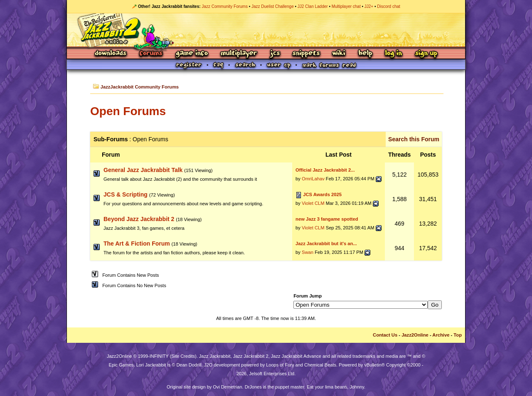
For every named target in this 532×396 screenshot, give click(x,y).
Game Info (192, 54)
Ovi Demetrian (227, 386)
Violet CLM (313, 203)
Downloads (111, 54)
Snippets (306, 54)
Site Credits (183, 356)
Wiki (339, 54)
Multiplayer (238, 54)
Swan (307, 252)
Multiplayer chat (346, 6)
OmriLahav (313, 178)
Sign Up (426, 54)
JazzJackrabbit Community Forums (140, 86)
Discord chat (388, 6)
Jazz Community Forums (225, 6)
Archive (440, 334)
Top (457, 334)
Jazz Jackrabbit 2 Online (265, 30)
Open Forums (128, 111)
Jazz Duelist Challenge (272, 6)
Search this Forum (413, 139)
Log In (393, 54)
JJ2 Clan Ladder (313, 6)
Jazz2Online (415, 334)
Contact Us (385, 334)
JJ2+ (369, 6)
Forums (151, 54)
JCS (275, 54)
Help (365, 54)
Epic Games (121, 364)
